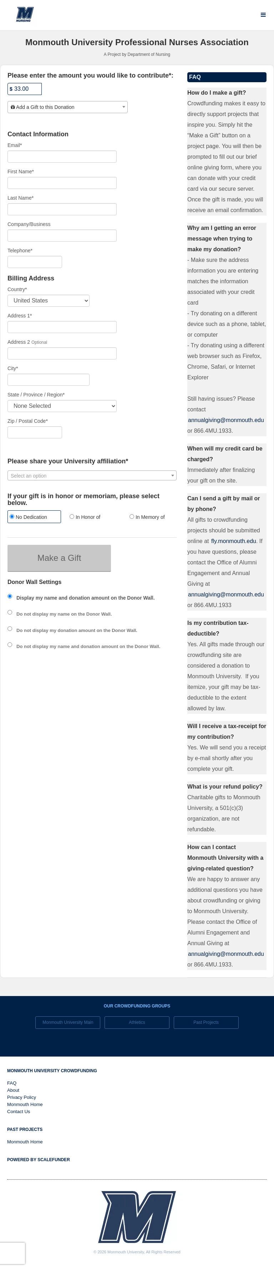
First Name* (20, 171)
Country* (17, 289)
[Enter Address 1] (62, 327)
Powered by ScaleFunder (38, 1159)
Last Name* (20, 198)
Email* (14, 145)
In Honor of (85, 517)
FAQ (11, 1083)
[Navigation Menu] (263, 15)
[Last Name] (62, 209)
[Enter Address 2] (62, 353)
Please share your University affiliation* (67, 461)
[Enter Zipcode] (34, 432)
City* (12, 368)
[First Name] (62, 183)
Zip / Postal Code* (27, 421)
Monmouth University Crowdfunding (52, 1070)
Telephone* (19, 250)
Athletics (137, 1022)
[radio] (32, 517)
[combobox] (67, 107)
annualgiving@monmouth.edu (226, 420)
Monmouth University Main (67, 1022)
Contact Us (18, 1111)
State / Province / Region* (36, 394)
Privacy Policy (21, 1097)
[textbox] (67, 107)
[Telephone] (34, 262)
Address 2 (18, 342)
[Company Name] (62, 236)
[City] (48, 380)
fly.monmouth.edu (233, 541)
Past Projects (206, 1022)
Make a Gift (59, 558)
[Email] (62, 157)
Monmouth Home (25, 1104)
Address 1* (19, 315)
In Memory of (147, 517)
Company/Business (29, 224)
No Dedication (28, 517)
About (13, 1090)
